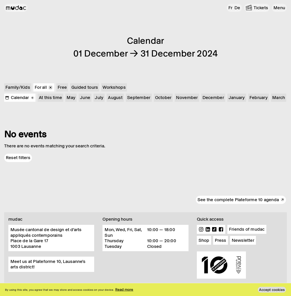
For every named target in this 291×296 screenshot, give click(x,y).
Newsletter (243, 240)
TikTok (214, 229)
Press (220, 240)
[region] (145, 289)
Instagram (201, 229)
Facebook (221, 229)
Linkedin (207, 229)
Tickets (261, 7)
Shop (204, 240)
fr (230, 7)
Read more (124, 289)
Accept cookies (272, 289)
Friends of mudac (247, 229)
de (237, 7)
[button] (279, 8)
